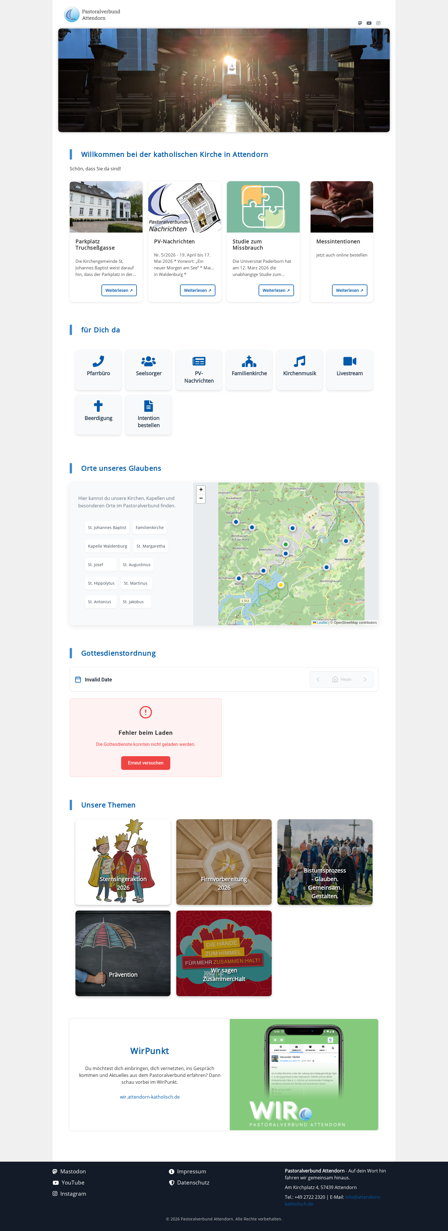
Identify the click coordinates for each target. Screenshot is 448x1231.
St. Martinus (135, 583)
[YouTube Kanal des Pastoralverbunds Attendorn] (369, 23)
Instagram (69, 1193)
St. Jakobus (133, 602)
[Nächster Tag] (365, 679)
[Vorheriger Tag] (318, 679)
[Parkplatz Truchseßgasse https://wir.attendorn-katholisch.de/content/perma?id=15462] (106, 233)
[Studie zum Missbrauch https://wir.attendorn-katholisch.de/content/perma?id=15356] (263, 233)
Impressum (187, 1171)
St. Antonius (99, 602)
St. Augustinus (137, 565)
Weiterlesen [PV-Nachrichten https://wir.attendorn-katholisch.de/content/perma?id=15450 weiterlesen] (197, 290)
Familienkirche (149, 527)
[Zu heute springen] (341, 679)
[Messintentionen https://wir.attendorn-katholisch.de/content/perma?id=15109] (342, 233)
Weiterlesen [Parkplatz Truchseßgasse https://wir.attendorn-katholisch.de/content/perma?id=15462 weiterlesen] (119, 290)
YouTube (69, 1182)
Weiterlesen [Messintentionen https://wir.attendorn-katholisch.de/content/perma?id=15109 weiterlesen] (349, 290)
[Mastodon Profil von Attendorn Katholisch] (360, 23)
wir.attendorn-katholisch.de (150, 1097)
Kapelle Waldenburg (107, 546)
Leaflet (320, 623)
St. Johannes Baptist (107, 527)
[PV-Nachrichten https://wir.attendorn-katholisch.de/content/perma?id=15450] (184, 233)
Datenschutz (189, 1182)
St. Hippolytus (101, 583)
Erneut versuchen (145, 763)
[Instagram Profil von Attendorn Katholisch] (378, 23)
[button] (285, 553)
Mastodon (69, 1171)
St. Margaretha (150, 546)
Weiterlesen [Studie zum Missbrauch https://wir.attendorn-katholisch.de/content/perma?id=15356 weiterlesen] (276, 290)
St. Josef (95, 565)
